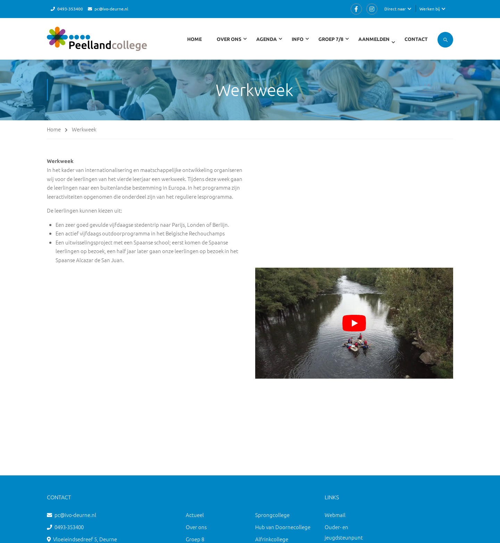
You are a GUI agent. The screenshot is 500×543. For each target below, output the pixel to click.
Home (194, 39)
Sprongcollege (272, 514)
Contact (416, 39)
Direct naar (395, 8)
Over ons (196, 527)
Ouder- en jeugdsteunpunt (344, 532)
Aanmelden (374, 39)
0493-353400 (70, 8)
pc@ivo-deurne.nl (111, 8)
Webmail (335, 514)
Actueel (195, 514)
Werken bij (429, 8)
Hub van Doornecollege (282, 527)
